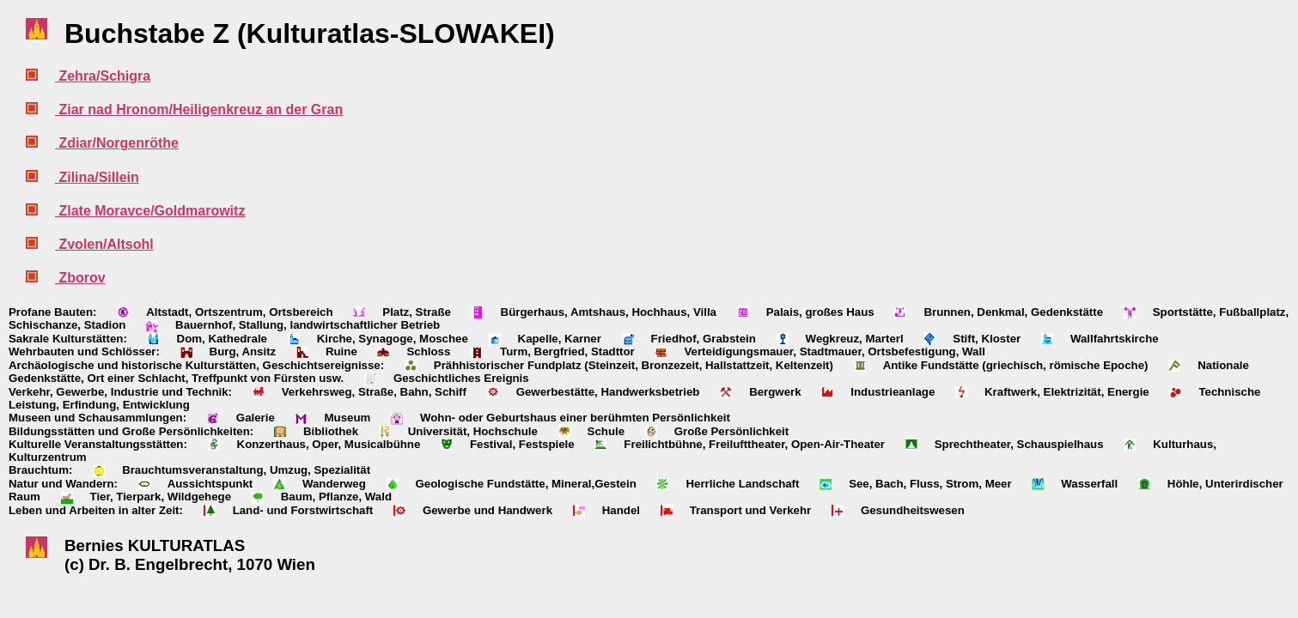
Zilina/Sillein (97, 177)
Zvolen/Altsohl (104, 244)
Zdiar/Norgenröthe (117, 143)
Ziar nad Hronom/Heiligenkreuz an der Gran (199, 109)
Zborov (80, 277)
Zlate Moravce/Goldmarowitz (150, 210)
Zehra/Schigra (102, 76)
